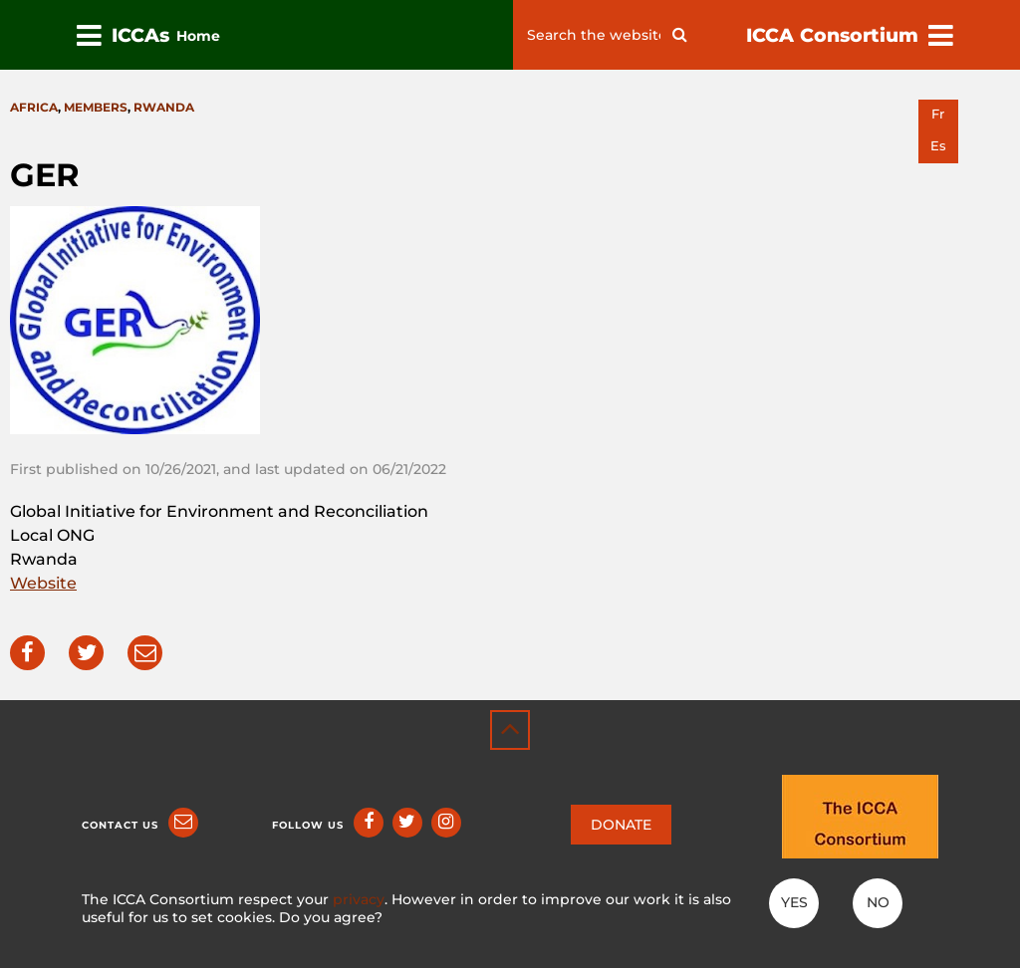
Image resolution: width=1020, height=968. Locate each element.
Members (96, 107)
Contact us (120, 825)
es (938, 145)
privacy (358, 899)
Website (43, 583)
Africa (34, 107)
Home (198, 36)
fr (937, 114)
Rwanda (163, 107)
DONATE (621, 825)
